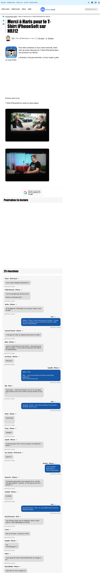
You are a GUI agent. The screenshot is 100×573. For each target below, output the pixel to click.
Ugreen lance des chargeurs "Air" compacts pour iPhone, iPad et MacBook (90, 232)
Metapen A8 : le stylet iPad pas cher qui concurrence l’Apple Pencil (91, 207)
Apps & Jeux (5, 9)
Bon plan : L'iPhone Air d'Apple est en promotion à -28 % (82, 51)
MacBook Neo (11, 2)
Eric (13, 38)
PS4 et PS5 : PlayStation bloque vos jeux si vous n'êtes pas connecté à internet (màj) (82, 110)
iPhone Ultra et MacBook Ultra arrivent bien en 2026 (82, 132)
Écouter (51, 38)
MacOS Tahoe (33, 2)
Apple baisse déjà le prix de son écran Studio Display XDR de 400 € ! (91, 555)
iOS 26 (26, 2)
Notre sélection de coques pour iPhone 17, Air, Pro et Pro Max (91, 430)
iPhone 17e (19, 2)
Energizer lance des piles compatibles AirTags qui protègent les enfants (91, 368)
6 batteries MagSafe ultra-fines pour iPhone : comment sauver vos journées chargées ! (91, 183)
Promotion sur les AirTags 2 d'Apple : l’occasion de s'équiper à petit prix (91, 284)
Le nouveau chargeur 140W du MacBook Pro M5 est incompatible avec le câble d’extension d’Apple (91, 505)
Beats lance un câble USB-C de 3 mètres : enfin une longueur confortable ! (91, 406)
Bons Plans (16, 9)
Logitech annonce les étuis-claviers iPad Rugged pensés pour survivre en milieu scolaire (91, 312)
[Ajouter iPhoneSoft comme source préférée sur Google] (32, 193)
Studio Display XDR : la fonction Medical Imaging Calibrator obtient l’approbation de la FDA (91, 477)
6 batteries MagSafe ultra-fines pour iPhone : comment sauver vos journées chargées (83, 121)
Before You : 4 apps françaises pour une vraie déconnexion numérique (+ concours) (83, 61)
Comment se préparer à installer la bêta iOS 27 (82, 89)
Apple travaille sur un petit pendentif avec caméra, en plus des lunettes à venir (91, 341)
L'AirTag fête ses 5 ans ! (91, 387)
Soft (50, 10)
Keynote (3, 2)
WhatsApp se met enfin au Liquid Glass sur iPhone (82, 71)
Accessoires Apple (11, 16)
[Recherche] (91, 9)
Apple (24, 9)
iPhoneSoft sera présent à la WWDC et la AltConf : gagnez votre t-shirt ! (21, 208)
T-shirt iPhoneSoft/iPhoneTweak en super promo (51, 208)
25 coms (41, 38)
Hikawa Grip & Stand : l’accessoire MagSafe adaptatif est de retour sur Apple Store (91, 258)
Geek (29, 9)
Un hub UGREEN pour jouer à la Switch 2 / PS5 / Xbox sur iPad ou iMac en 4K (91, 452)
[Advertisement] (32, 78)
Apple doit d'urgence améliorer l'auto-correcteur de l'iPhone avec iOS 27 (81, 99)
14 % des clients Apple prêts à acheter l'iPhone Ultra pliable (82, 81)
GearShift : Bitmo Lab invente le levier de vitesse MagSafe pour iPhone (91, 532)
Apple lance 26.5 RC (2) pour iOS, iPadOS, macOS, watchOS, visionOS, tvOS (82, 40)
